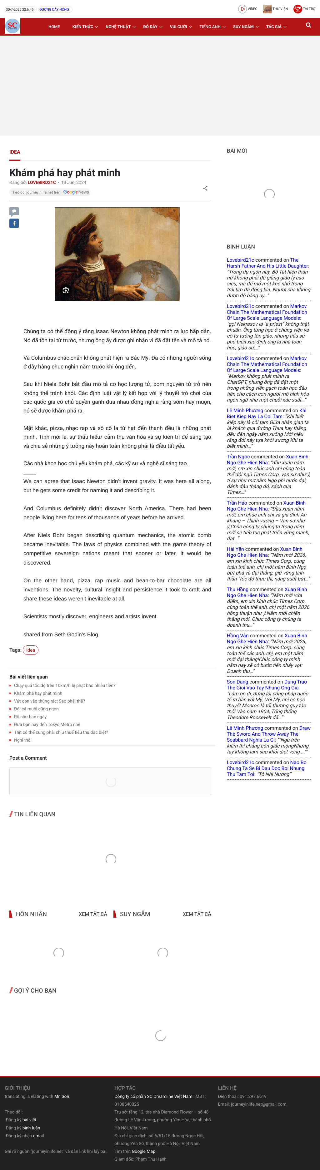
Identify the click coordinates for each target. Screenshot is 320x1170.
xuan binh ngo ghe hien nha (267, 460)
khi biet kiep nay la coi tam (267, 413)
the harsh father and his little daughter (267, 263)
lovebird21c (240, 260)
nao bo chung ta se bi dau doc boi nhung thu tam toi (267, 768)
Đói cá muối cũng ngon (36, 709)
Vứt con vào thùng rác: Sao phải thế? (49, 701)
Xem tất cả (93, 914)
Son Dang (237, 682)
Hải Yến (235, 549)
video (248, 9)
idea (14, 152)
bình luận (31, 1128)
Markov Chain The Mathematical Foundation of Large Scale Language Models (267, 312)
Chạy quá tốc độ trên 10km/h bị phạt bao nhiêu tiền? (65, 685)
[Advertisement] (160, 85)
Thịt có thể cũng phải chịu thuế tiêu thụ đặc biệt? (61, 732)
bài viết (29, 1120)
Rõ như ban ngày (30, 716)
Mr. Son (61, 1096)
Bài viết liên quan (28, 677)
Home (54, 27)
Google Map (143, 1151)
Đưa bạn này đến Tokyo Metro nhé (47, 724)
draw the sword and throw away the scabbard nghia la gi (269, 734)
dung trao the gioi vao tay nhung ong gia (267, 685)
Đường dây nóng (54, 9)
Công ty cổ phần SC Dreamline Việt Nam (153, 1096)
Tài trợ (304, 9)
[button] (309, 27)
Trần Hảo (237, 503)
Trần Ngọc (238, 457)
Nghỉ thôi (23, 740)
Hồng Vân (238, 636)
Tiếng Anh (210, 27)
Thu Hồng (238, 589)
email (38, 1135)
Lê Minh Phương (245, 410)
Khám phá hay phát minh (38, 693)
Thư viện (275, 9)
